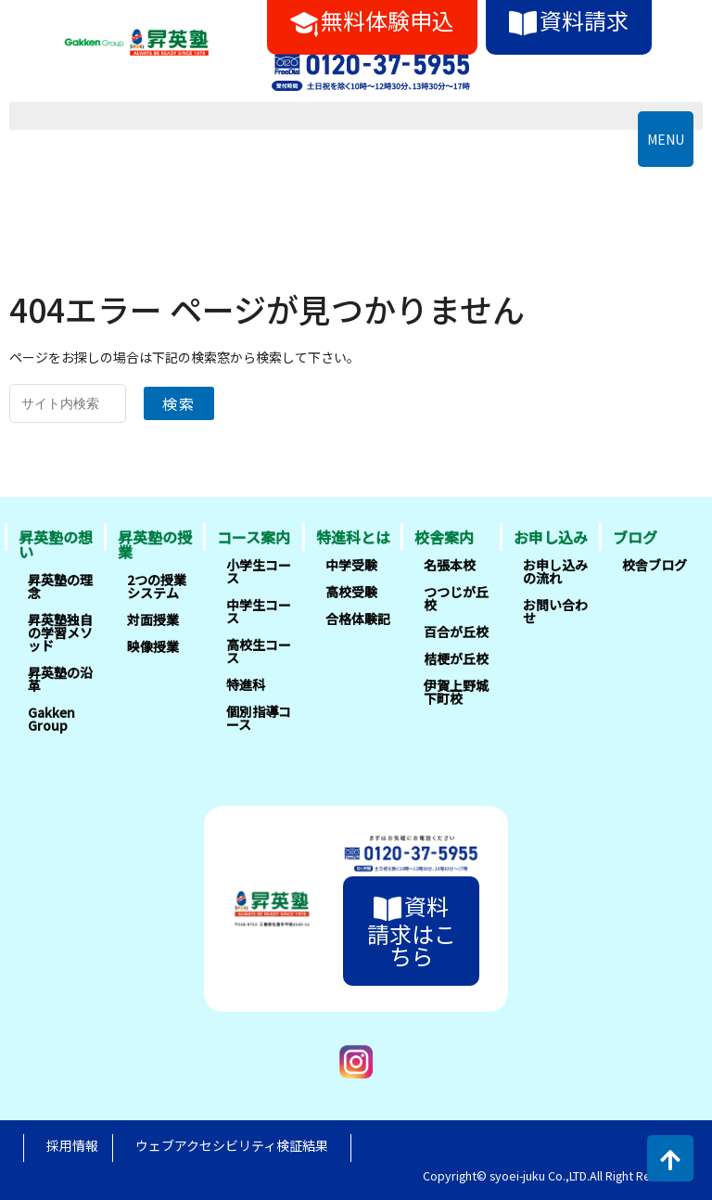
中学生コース (258, 611)
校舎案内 (444, 537)
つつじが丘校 (456, 598)
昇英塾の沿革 (60, 679)
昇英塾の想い (56, 544)
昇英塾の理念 (60, 586)
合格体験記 (357, 618)
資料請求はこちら (411, 930)
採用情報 (72, 1145)
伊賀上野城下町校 (456, 692)
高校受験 (351, 591)
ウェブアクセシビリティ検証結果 (231, 1145)
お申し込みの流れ (555, 571)
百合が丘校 (456, 631)
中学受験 (351, 564)
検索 (179, 403)
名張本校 (450, 564)
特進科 (245, 684)
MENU (665, 139)
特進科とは (353, 537)
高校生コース (258, 651)
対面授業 (153, 619)
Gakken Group (51, 719)
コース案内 (253, 537)
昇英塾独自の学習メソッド (60, 632)
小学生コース (258, 571)
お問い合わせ (555, 611)
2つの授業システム (156, 586)
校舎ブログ (654, 564)
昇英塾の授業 (155, 544)
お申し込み (551, 537)
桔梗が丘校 (456, 658)
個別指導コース (258, 718)
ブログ (635, 537)
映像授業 (153, 646)
